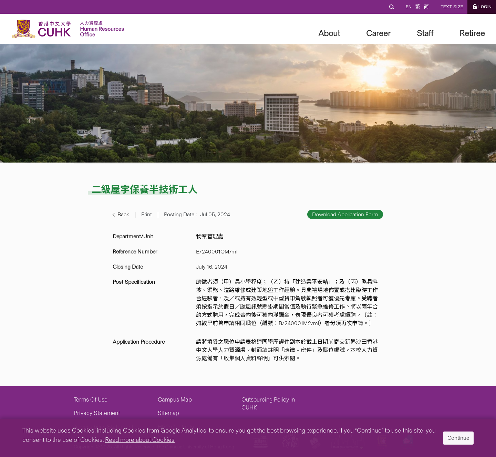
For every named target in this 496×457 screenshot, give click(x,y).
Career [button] (378, 33)
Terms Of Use (90, 399)
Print (146, 214)
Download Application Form (345, 214)
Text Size (452, 6)
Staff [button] (425, 33)
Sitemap (168, 412)
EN (408, 6)
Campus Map (175, 399)
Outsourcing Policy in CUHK (268, 403)
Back (123, 214)
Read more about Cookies (140, 440)
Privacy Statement (97, 412)
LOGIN (485, 6)
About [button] (329, 33)
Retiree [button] (472, 33)
